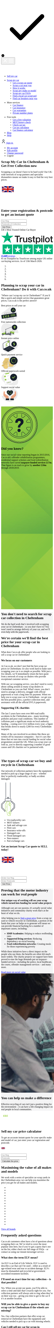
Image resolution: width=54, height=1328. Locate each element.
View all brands (27, 1036)
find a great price (32, 725)
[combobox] (27, 91)
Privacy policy (13, 1220)
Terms (45, 1220)
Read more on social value (18, 813)
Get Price (27, 103)
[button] (2, 342)
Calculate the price (24, 956)
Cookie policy (31, 1220)
